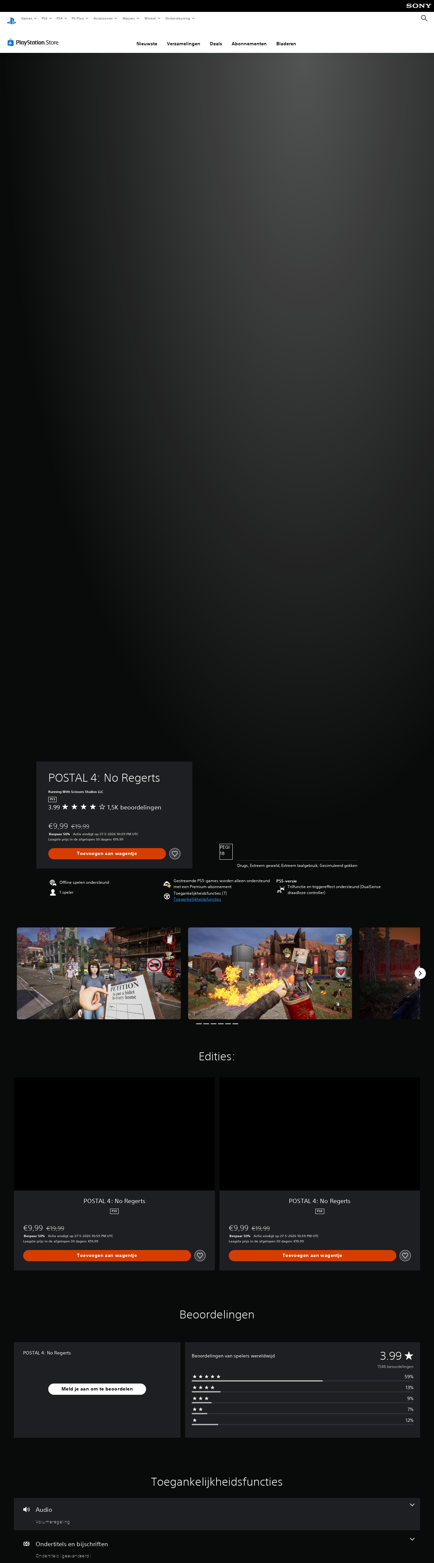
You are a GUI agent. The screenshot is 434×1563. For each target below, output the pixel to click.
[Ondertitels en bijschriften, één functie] (217, 1542)
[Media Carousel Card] (99, 967)
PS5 (44, 18)
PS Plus (78, 18)
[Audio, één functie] (217, 1508)
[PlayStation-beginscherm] (11, 18)
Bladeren (286, 37)
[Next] (420, 967)
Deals (216, 37)
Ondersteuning (178, 18)
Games (26, 18)
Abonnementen (249, 37)
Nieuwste (147, 37)
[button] (197, 893)
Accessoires (102, 18)
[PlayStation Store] (34, 36)
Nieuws (129, 18)
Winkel (150, 18)
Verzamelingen (183, 37)
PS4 (59, 18)
